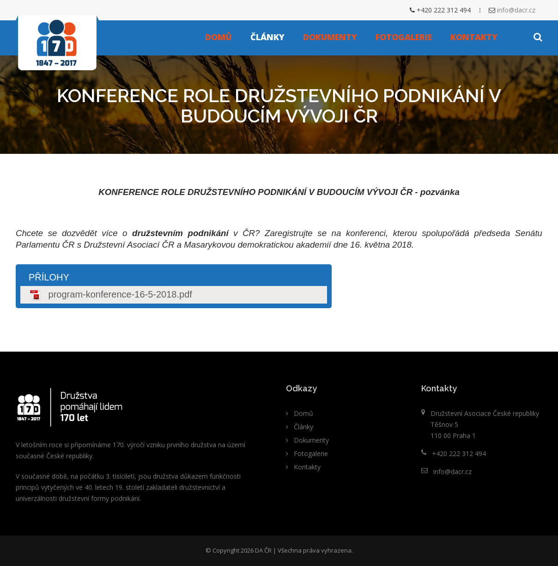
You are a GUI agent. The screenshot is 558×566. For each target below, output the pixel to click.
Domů (218, 37)
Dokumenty (330, 37)
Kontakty (473, 37)
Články (267, 37)
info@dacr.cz (516, 10)
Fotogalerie (404, 37)
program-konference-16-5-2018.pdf (120, 294)
